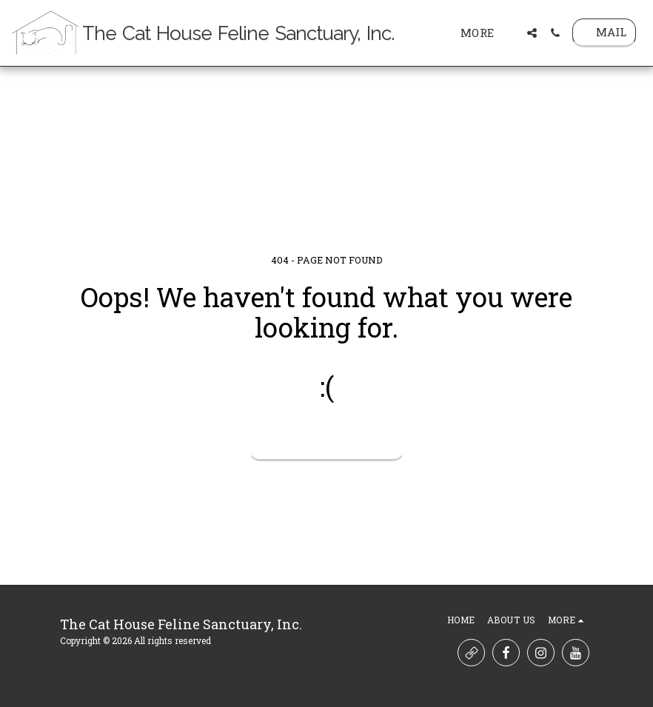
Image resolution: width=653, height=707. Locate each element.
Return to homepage (327, 442)
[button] (532, 32)
